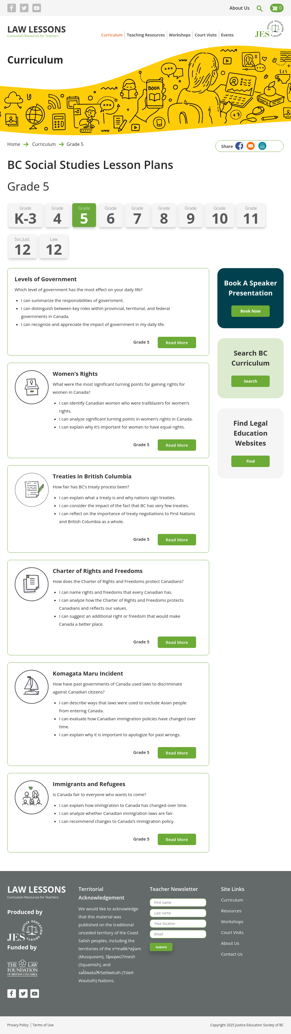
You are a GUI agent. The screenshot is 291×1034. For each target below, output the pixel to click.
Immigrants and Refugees (89, 784)
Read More (177, 342)
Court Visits (232, 932)
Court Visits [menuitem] (206, 35)
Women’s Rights (75, 374)
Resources (231, 910)
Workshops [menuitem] (180, 35)
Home (13, 144)
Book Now (250, 311)
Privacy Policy (18, 1025)
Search (250, 381)
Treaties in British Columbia (92, 476)
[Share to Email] (250, 145)
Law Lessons (36, 29)
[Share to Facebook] (238, 145)
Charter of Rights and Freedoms (98, 571)
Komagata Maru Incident (88, 673)
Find (250, 461)
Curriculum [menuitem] (112, 35)
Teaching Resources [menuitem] (146, 35)
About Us (240, 8)
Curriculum (43, 144)
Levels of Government (46, 279)
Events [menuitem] (227, 35)
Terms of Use (43, 1025)
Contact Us (232, 954)
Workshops (232, 921)
